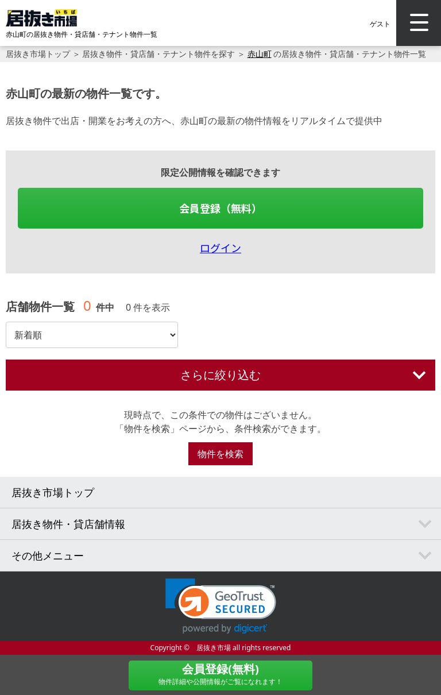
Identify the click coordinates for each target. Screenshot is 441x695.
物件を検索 (220, 453)
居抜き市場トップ (38, 53)
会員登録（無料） (220, 207)
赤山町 (259, 53)
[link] (220, 606)
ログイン (220, 247)
